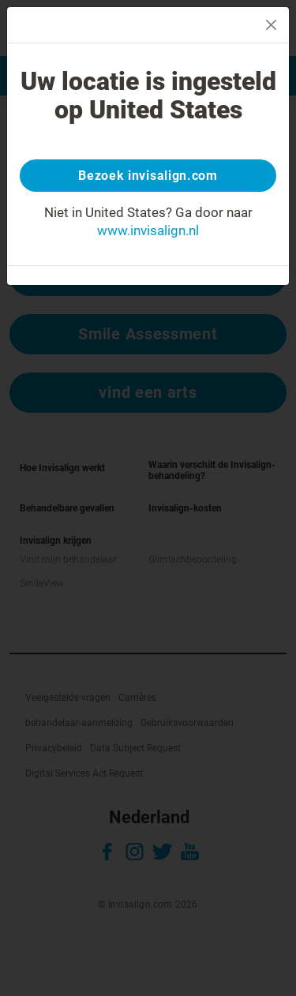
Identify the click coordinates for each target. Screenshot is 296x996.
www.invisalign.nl (148, 230)
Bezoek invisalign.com (148, 175)
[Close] (271, 24)
